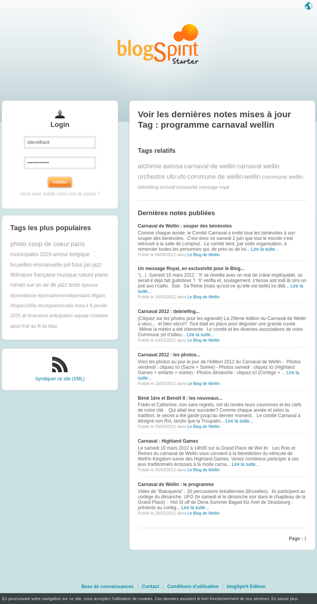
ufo (181, 176)
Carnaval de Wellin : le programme (176, 484)
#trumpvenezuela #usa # (62, 305)
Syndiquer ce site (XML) (60, 379)
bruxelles (21, 265)
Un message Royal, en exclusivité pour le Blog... (191, 268)
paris (78, 244)
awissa (173, 166)
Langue (309, 6)
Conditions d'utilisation (193, 586)
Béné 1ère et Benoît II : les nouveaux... (180, 398)
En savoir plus (284, 598)
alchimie (150, 166)
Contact (150, 586)
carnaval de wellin (209, 166)
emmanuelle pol (51, 265)
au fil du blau (44, 326)
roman (18, 285)
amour (60, 254)
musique (67, 275)
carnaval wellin (258, 166)
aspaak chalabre (91, 315)
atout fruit (20, 326)
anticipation (61, 315)
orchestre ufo (157, 176)
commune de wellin (215, 176)
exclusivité (187, 187)
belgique (80, 254)
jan (87, 265)
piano (101, 275)
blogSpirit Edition (246, 586)
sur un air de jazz (47, 285)
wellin (252, 176)
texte (74, 285)
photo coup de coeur (40, 244)
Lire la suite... (264, 249)
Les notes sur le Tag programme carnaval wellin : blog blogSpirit (158, 43)
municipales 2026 (31, 254)
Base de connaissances (107, 586)
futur (77, 265)
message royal (214, 187)
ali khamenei (35, 315)
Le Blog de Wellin (203, 254)
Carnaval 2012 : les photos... (169, 355)
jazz (97, 265)
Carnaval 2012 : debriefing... (168, 311)
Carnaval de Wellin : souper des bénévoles (185, 226)
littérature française (33, 275)
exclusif (167, 187)
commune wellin (282, 176)
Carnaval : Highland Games (168, 441)
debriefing (148, 187)
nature (86, 275)
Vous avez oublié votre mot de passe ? (60, 194)
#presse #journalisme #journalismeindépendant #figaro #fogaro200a (58, 295)
